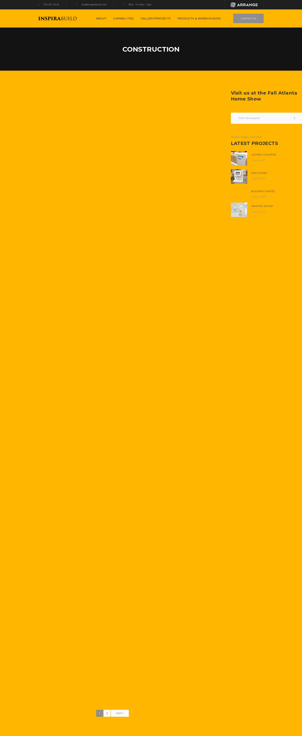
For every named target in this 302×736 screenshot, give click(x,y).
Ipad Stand (259, 172)
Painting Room (262, 206)
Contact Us (248, 18)
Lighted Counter (263, 154)
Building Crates (263, 191)
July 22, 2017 (259, 160)
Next (120, 713)
